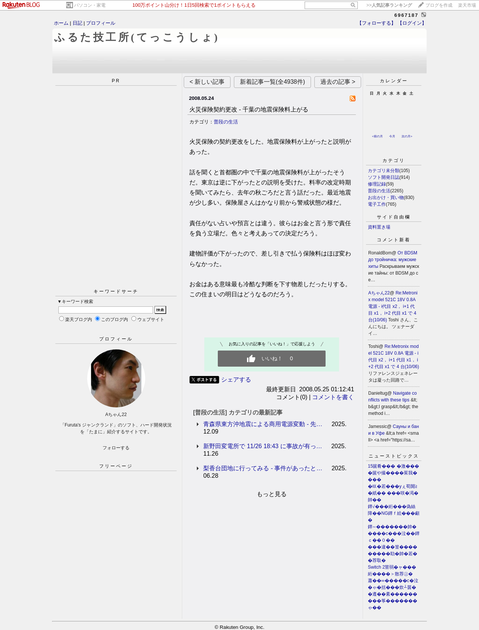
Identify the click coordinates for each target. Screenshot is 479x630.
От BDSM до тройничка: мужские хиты (392, 259)
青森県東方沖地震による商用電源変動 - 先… (262, 424)
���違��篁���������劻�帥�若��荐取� (392, 553)
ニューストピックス (394, 456)
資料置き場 (379, 227)
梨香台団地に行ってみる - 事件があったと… (262, 468)
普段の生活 (226, 122)
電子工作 (377, 204)
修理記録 (377, 184)
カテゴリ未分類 (383, 170)
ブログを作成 (438, 5)
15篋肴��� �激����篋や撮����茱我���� (393, 473)
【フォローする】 (376, 23)
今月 (392, 136)
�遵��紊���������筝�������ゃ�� (392, 600)
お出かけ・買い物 (386, 197)
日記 (77, 23)
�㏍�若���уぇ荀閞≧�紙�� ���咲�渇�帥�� (393, 493)
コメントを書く (333, 397)
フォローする (116, 447)
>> (389, 5)
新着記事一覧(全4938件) (272, 82)
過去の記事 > (338, 82)
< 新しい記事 (207, 82)
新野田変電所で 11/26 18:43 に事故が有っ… (262, 446)
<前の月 (377, 136)
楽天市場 (467, 5)
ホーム (61, 23)
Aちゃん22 (379, 293)
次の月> (407, 136)
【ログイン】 (412, 23)
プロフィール (100, 23)
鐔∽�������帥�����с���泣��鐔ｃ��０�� (393, 533)
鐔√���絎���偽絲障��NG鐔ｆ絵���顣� (393, 513)
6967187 (406, 15)
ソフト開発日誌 (383, 177)
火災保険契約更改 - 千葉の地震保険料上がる (248, 109)
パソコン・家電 (90, 5)
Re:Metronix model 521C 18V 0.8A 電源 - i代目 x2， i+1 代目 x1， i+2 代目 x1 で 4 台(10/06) (393, 306)
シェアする (236, 379)
